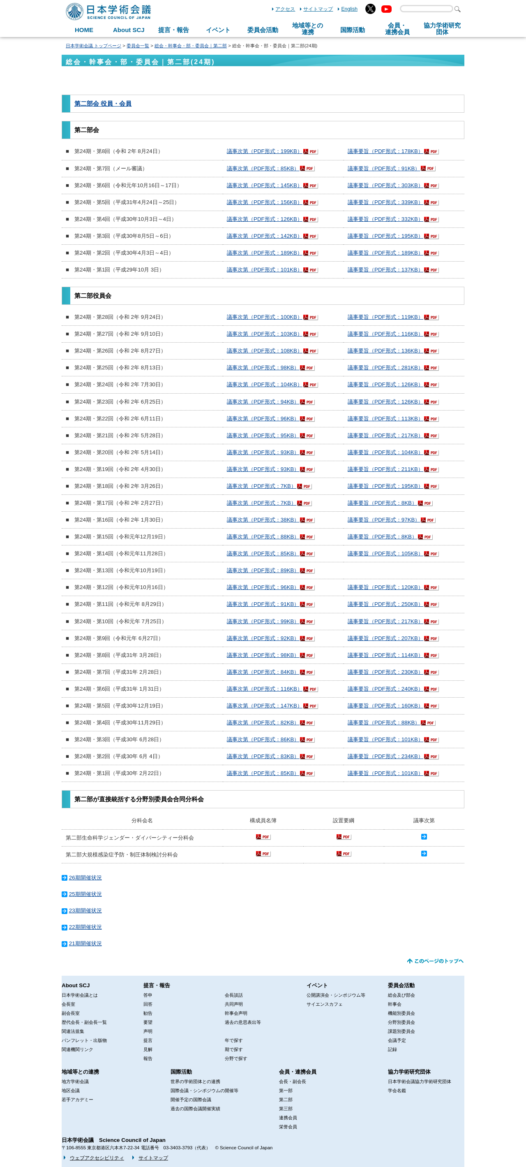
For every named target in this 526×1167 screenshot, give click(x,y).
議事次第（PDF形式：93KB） (263, 452)
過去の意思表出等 (243, 1022)
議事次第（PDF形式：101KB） (264, 270)
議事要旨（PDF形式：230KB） (385, 672)
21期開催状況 (85, 943)
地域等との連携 (80, 1072)
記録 (392, 1049)
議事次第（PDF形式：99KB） (263, 621)
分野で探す (236, 1058)
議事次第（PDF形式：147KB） (264, 706)
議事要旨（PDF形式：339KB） (385, 202)
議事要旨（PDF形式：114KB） (385, 655)
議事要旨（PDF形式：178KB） (385, 151)
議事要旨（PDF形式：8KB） (382, 503)
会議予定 (397, 1040)
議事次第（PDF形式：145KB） (264, 185)
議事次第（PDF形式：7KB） (261, 486)
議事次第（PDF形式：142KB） (264, 236)
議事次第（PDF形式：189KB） (264, 253)
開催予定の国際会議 (191, 1099)
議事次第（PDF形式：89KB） (263, 570)
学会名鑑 (397, 1090)
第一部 (286, 1090)
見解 (147, 1049)
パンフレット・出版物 (84, 1040)
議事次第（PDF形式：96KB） (263, 418)
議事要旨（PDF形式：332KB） (385, 219)
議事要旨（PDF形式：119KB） (385, 317)
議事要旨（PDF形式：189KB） (385, 253)
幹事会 (394, 1004)
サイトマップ (318, 9)
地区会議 (71, 1090)
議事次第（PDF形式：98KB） (263, 367)
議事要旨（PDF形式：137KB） (385, 270)
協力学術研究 (442, 29)
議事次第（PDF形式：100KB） (264, 317)
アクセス (285, 9)
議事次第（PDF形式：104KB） (264, 384)
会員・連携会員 (297, 1072)
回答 (147, 1004)
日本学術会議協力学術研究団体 (419, 1081)
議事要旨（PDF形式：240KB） (385, 689)
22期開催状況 (85, 927)
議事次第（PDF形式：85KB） (263, 168)
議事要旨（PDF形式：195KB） (385, 236)
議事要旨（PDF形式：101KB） (385, 739)
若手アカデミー (77, 1099)
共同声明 (234, 1004)
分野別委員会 (401, 1022)
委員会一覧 (138, 45)
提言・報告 (173, 29)
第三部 (286, 1108)
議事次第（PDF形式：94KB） (263, 402)
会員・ (397, 29)
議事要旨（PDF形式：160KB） (385, 706)
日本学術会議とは (80, 995)
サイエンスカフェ (325, 1004)
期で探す (234, 1049)
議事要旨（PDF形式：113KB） (385, 418)
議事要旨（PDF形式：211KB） (385, 469)
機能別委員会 (401, 1013)
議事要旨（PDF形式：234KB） (385, 756)
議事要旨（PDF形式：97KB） (384, 520)
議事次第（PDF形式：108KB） (264, 351)
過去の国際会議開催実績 (195, 1108)
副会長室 (71, 1013)
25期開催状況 (85, 894)
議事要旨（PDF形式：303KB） (385, 185)
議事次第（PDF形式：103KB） (264, 334)
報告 (147, 1058)
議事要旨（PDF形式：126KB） (385, 384)
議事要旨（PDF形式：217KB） (385, 435)
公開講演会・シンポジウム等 (336, 995)
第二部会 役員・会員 (103, 103)
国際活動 (352, 29)
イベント (218, 29)
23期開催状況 (85, 910)
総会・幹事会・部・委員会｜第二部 (191, 45)
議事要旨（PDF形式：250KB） (385, 604)
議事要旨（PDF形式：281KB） (385, 367)
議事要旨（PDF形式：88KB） (384, 722)
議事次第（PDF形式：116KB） (264, 689)
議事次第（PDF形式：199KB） (264, 151)
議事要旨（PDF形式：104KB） (385, 452)
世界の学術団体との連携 (195, 1081)
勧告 (147, 1013)
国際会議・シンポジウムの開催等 (204, 1090)
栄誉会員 (288, 1126)
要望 (147, 1022)
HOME (84, 29)
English (349, 9)
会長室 (68, 1004)
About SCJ (129, 29)
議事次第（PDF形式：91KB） (263, 604)
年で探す (234, 1040)
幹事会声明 (236, 1013)
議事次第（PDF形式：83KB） (263, 756)
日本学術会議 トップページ (93, 45)
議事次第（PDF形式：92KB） (263, 638)
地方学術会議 (75, 1081)
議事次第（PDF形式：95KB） (263, 435)
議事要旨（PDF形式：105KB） (385, 553)
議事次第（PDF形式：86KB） (263, 739)
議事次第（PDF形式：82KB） (263, 722)
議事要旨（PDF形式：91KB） (384, 168)
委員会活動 (262, 29)
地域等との (307, 29)
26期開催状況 (85, 878)
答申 (147, 995)
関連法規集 (73, 1031)
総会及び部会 (401, 995)
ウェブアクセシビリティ (97, 1158)
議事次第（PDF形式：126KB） (264, 219)
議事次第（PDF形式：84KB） (263, 672)
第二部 (286, 1099)
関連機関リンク (77, 1049)
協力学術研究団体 (409, 1072)
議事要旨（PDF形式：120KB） (385, 587)
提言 (147, 1040)
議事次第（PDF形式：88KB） (263, 537)
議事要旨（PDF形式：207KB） (385, 638)
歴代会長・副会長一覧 (84, 1022)
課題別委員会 (401, 1031)
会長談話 (234, 995)
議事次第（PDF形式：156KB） (264, 202)
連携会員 (288, 1117)
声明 (147, 1031)
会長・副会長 (292, 1081)
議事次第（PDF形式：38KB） (263, 520)
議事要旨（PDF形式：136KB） (385, 351)
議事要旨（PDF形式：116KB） (385, 334)
